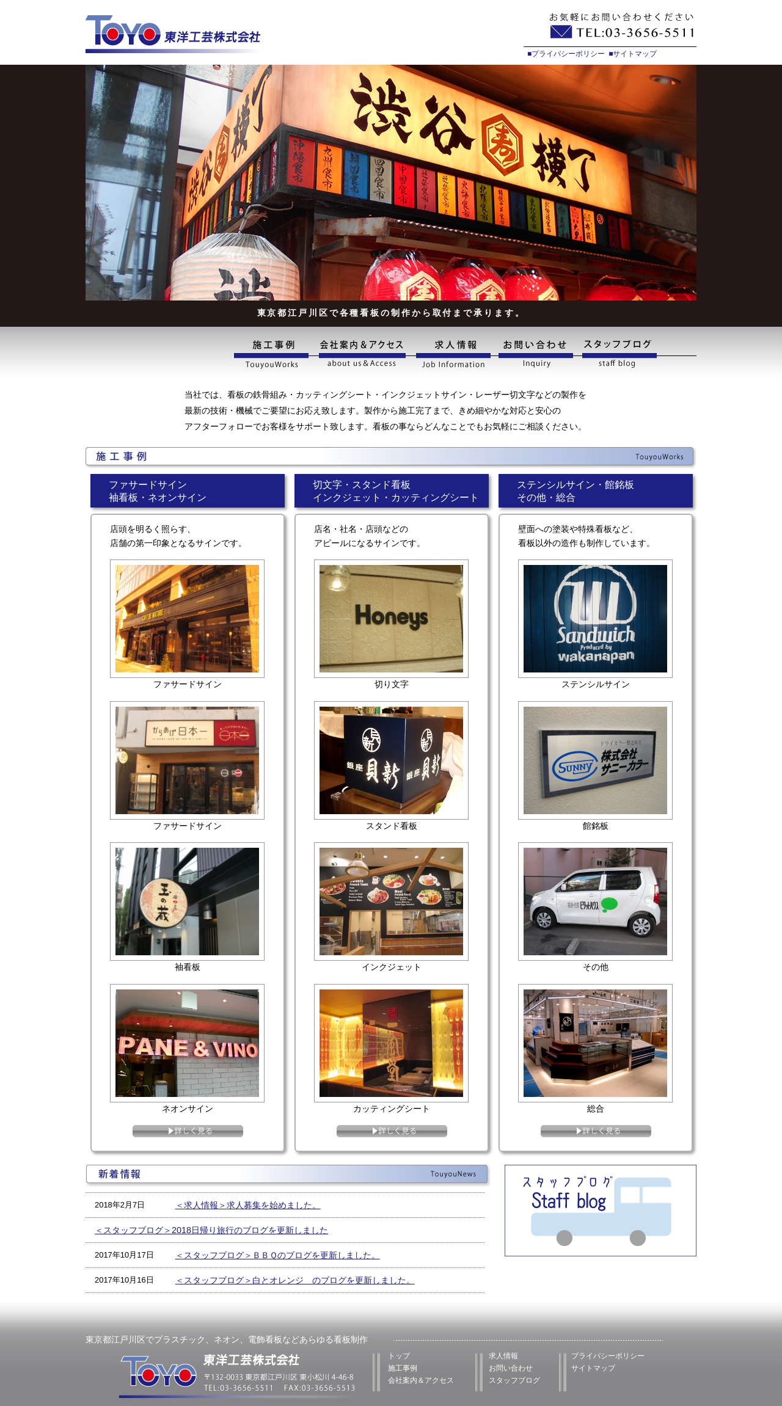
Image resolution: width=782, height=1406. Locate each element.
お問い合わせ (537, 354)
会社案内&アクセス (361, 354)
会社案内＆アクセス (421, 1380)
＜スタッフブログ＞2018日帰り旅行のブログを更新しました (211, 1230)
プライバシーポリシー (608, 1356)
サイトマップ (593, 1368)
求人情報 (452, 354)
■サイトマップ (632, 53)
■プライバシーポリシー (566, 53)
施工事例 (273, 354)
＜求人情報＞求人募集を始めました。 (248, 1205)
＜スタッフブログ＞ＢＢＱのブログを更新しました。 (277, 1255)
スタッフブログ (637, 354)
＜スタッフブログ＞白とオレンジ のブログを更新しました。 (295, 1280)
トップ (399, 1356)
